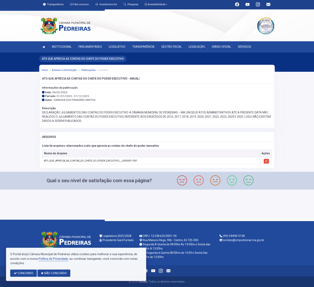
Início (45, 70)
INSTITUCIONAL (62, 46)
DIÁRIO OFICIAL (221, 46)
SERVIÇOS (244, 46)
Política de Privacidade (53, 259)
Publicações (88, 70)
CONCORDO (23, 273)
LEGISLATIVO (117, 46)
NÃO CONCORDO (54, 273)
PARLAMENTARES (90, 46)
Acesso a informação (64, 70)
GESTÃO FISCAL (171, 46)
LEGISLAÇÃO (197, 46)
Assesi (143, 281)
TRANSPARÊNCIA (143, 46)
